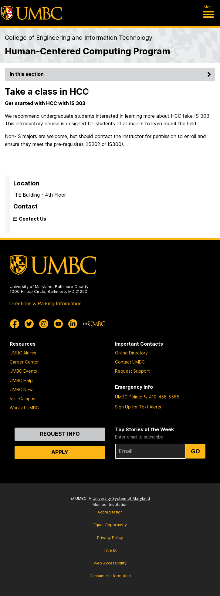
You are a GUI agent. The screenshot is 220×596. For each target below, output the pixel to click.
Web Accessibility (110, 563)
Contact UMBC (130, 361)
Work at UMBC (24, 407)
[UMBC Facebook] (14, 323)
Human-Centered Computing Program (87, 51)
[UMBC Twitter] (29, 323)
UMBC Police (128, 396)
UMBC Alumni (23, 352)
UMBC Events (23, 371)
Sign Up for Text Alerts (138, 406)
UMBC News (22, 389)
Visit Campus (22, 398)
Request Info (60, 434)
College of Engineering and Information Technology (78, 37)
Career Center (24, 361)
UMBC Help (21, 380)
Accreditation (110, 512)
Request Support (132, 371)
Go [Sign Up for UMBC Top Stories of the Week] (195, 451)
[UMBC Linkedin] (73, 323)
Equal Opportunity (110, 525)
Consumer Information (110, 576)
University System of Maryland (121, 498)
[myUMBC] (94, 323)
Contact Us (32, 219)
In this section (111, 74)
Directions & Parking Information (45, 303)
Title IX (110, 550)
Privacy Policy (110, 537)
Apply (59, 452)
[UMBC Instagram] (43, 323)
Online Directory (131, 352)
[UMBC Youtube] (58, 323)
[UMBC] (31, 13)
